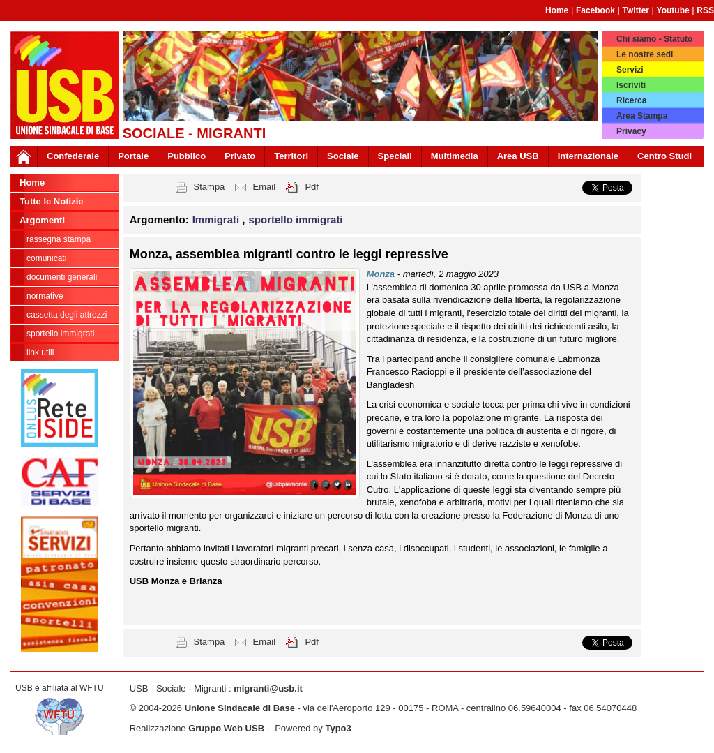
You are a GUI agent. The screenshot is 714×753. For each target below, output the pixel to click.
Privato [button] (240, 156)
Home (556, 10)
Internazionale (588, 156)
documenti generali (61, 277)
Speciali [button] (395, 156)
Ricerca (631, 100)
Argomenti (42, 220)
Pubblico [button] (186, 156)
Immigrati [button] (217, 219)
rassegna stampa (58, 239)
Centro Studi (664, 156)
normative (44, 296)
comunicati (46, 258)
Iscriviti (631, 85)
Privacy (631, 131)
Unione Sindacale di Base (240, 708)
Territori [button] (291, 156)
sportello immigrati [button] (296, 219)
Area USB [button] (518, 156)
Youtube (673, 10)
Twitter (636, 10)
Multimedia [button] (454, 156)
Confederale (73, 156)
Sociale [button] (343, 156)
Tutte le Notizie (51, 201)
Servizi (630, 70)
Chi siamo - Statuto (654, 39)
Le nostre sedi (644, 54)
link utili (40, 352)
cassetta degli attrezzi (66, 315)
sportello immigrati (60, 333)
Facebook (595, 10)
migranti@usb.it (268, 688)
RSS (705, 10)
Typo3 (338, 728)
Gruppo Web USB (226, 728)
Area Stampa (641, 116)
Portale (133, 156)
